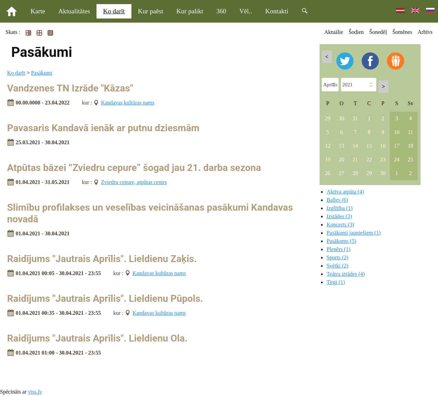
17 (396, 146)
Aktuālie (333, 32)
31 (355, 118)
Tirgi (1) (335, 282)
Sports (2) (337, 257)
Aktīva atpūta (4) (345, 192)
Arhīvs (425, 32)
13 (341, 146)
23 (383, 159)
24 (396, 159)
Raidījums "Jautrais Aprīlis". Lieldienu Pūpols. (105, 298)
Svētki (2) (337, 266)
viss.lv (35, 392)
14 (355, 146)
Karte (37, 11)
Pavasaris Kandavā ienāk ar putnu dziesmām (103, 128)
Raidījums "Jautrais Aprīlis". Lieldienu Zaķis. (102, 258)
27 (341, 173)
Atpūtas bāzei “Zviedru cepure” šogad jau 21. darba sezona (134, 167)
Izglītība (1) (339, 208)
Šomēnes (402, 32)
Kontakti (276, 11)
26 (328, 173)
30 (341, 118)
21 (355, 159)
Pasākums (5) (341, 241)
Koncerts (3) (340, 224)
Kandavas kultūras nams (127, 103)
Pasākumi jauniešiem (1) (353, 233)
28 (355, 173)
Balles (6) (337, 200)
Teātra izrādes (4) (345, 274)
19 (328, 159)
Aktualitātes (74, 11)
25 (410, 159)
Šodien (356, 32)
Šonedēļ (378, 32)
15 (369, 146)
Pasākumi (41, 73)
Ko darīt (114, 11)
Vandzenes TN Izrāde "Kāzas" (70, 88)
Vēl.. (245, 11)
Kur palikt (190, 11)
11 (410, 132)
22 (369, 159)
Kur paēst (150, 11)
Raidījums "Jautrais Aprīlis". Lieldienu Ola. (97, 338)
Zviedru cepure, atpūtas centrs (134, 182)
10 (396, 132)
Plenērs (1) (338, 249)
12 (328, 146)
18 (410, 146)
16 (383, 146)
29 (328, 118)
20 (341, 159)
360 (221, 11)
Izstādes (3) (339, 216)
